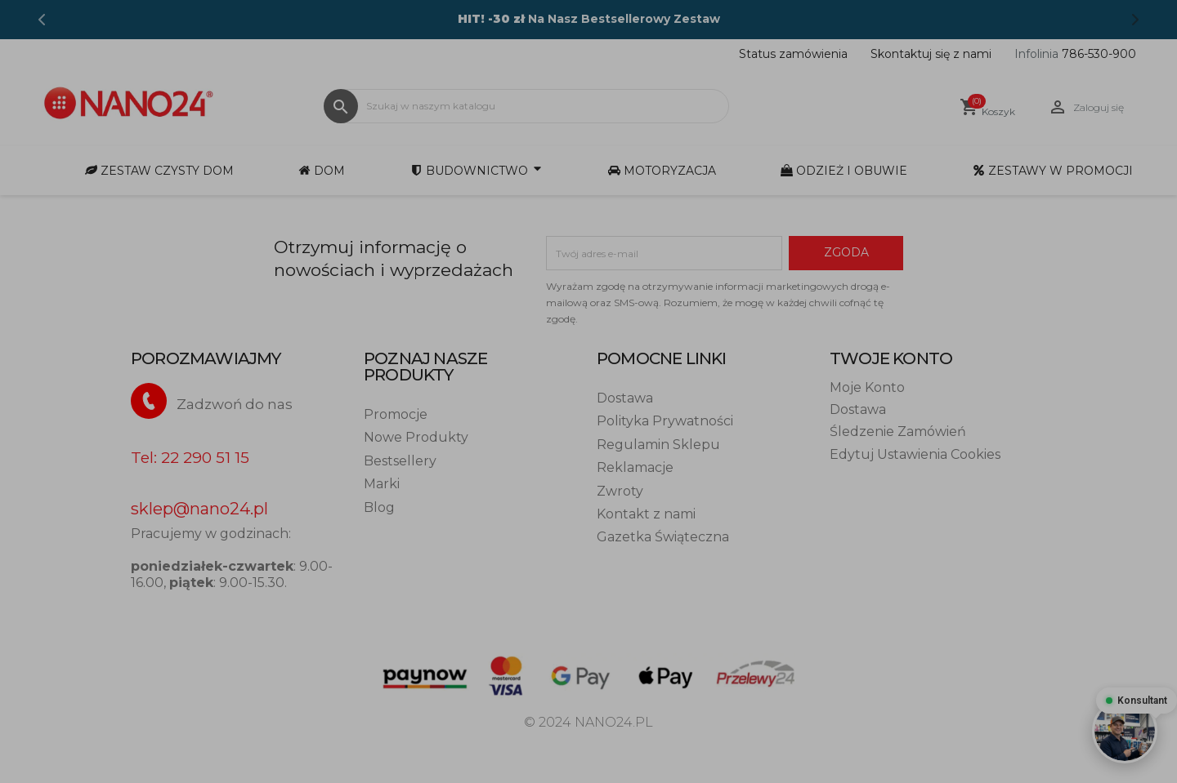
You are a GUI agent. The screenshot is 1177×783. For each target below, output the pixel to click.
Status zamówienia (793, 54)
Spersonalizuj (774, 391)
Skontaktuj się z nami (930, 54)
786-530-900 (1075, 54)
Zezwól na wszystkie (922, 391)
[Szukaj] (526, 106)
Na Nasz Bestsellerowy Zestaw (589, 18)
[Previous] (42, 20)
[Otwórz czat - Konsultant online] (1124, 730)
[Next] (1135, 20)
